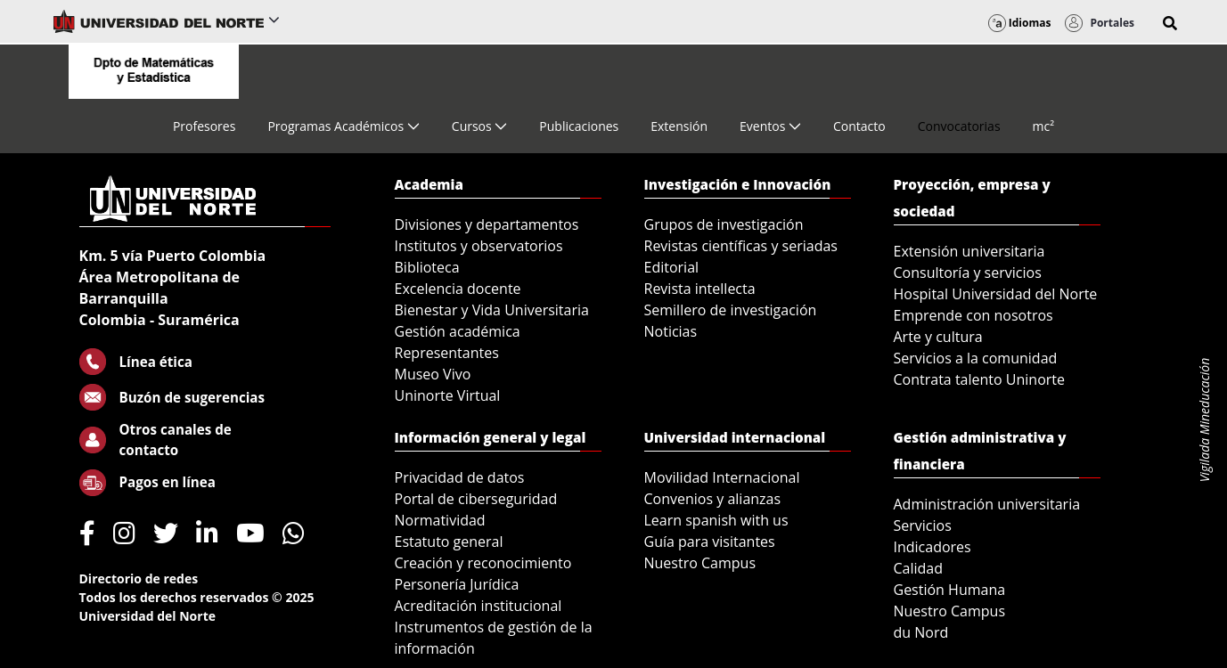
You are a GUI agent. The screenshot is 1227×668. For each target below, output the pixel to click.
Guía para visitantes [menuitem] (709, 541)
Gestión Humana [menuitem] (950, 589)
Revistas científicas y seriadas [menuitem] (741, 246)
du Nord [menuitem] (921, 632)
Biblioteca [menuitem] (427, 267)
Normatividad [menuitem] (440, 520)
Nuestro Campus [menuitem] (700, 563)
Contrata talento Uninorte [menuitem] (980, 379)
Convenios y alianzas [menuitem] (712, 499)
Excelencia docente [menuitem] (458, 288)
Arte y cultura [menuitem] (938, 336)
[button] (1170, 23)
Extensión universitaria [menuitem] (969, 251)
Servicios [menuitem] (923, 525)
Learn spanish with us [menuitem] (716, 520)
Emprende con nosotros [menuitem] (973, 315)
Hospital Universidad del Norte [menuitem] (996, 294)
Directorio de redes (139, 578)
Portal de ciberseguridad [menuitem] (476, 499)
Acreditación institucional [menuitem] (478, 605)
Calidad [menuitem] (919, 568)
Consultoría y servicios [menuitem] (968, 272)
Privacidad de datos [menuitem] (460, 477)
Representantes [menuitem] (447, 353)
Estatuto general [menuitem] (449, 541)
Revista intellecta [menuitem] (700, 288)
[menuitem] (204, 126)
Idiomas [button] (1019, 22)
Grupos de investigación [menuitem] (724, 224)
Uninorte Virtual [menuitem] (448, 395)
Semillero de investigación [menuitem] (730, 310)
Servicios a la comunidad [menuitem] (976, 358)
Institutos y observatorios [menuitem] (479, 246)
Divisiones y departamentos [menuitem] (487, 224)
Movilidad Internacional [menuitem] (722, 477)
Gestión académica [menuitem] (457, 331)
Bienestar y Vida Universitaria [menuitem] (492, 310)
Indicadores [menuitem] (932, 547)
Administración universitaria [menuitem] (987, 504)
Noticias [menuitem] (671, 331)
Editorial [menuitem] (671, 267)
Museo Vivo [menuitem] (433, 374)
